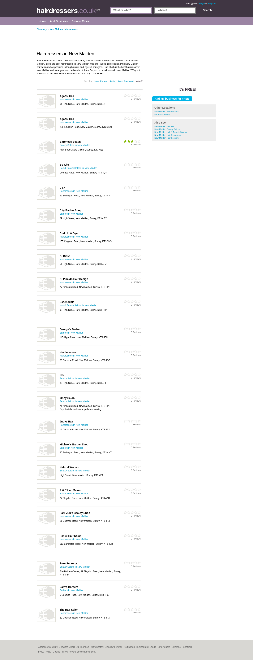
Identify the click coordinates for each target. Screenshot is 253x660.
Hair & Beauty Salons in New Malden (78, 168)
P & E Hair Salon (70, 490)
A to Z (139, 81)
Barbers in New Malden (72, 213)
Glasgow (109, 647)
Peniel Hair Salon (70, 535)
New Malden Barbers (164, 126)
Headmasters (68, 352)
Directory (42, 29)
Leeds (153, 647)
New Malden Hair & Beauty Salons (170, 132)
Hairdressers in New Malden (74, 99)
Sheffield (187, 647)
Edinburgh (142, 647)
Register (212, 3)
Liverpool (176, 647)
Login (202, 3)
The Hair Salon (69, 609)
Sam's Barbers (69, 586)
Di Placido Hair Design (74, 279)
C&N (62, 187)
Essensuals (67, 302)
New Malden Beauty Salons (167, 129)
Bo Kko (64, 164)
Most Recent (100, 81)
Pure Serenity (68, 563)
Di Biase (65, 256)
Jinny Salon (67, 398)
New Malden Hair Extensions (167, 135)
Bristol (118, 647)
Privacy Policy (44, 651)
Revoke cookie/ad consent (82, 651)
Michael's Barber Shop (74, 444)
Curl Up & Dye (69, 233)
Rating (112, 81)
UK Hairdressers (162, 114)
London (85, 647)
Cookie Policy (60, 651)
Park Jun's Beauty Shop (75, 512)
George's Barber (70, 329)
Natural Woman (69, 467)
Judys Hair (66, 421)
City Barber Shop (70, 210)
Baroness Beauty (70, 141)
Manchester (97, 647)
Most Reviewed (126, 81)
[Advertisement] (184, 53)
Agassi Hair (67, 96)
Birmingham (164, 647)
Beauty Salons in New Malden (75, 145)
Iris (62, 375)
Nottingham (129, 647)
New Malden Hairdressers (166, 111)
